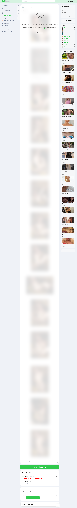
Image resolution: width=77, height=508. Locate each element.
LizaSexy (26, 476)
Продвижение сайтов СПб (68, 251)
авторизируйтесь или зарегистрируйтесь (38, 28)
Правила (4, 28)
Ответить (31, 483)
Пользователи (5, 25)
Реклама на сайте (6, 30)
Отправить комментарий (33, 498)
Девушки (39, 7)
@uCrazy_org (40, 467)
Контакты (8, 28)
